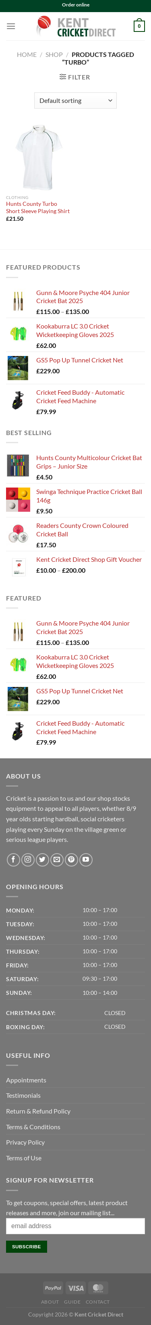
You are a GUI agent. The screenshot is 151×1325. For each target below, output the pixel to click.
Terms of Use (23, 1158)
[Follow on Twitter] (42, 860)
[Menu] (11, 26)
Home (27, 54)
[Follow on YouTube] (86, 860)
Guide (72, 1302)
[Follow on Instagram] (28, 860)
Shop (54, 54)
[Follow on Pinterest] (71, 860)
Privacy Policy (25, 1142)
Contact (98, 1302)
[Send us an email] (57, 860)
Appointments (26, 1080)
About (50, 1302)
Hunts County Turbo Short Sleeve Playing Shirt (38, 207)
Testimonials (23, 1095)
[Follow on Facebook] (13, 860)
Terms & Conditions (33, 1126)
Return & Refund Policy (38, 1111)
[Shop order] (75, 100)
